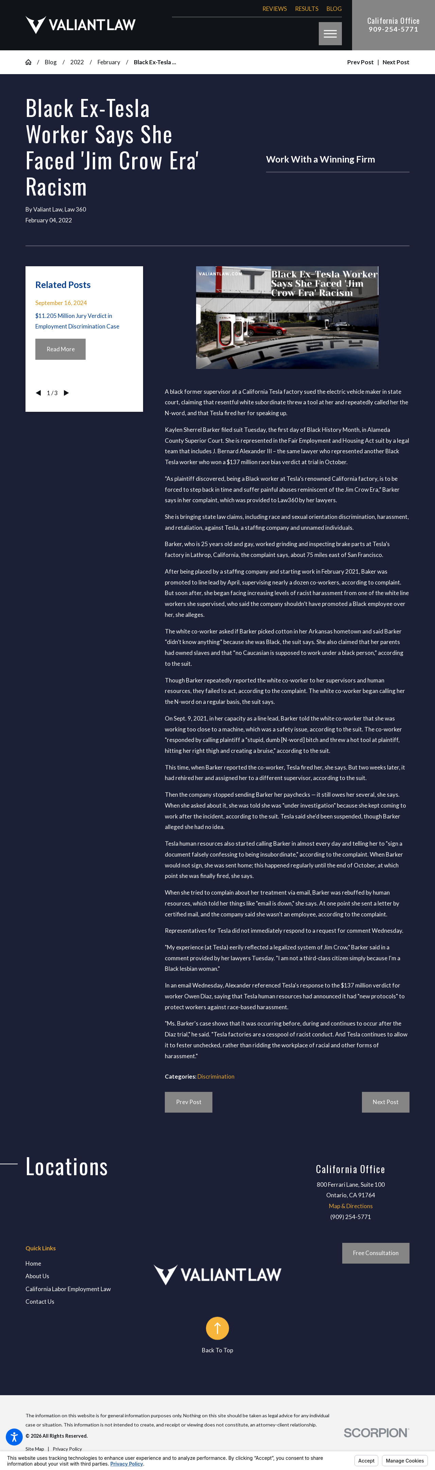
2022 (77, 62)
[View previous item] (38, 393)
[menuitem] (89, 1263)
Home (33, 1263)
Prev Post (189, 1101)
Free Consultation (376, 1252)
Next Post (386, 1101)
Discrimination (215, 1076)
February (109, 62)
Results (306, 8)
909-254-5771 (393, 29)
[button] (14, 1437)
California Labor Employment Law (68, 1288)
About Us (37, 1276)
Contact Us (39, 1301)
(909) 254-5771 (350, 1216)
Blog (334, 8)
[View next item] (66, 393)
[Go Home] (31, 62)
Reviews (274, 8)
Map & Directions (351, 1206)
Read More (61, 349)
